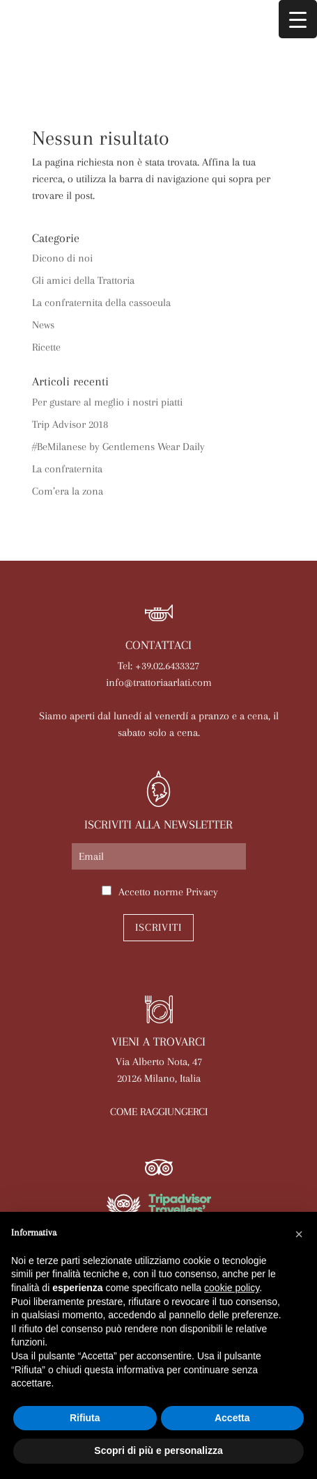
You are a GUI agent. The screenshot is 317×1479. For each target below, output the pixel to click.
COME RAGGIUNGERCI (159, 1111)
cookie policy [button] (231, 1287)
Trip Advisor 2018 (70, 424)
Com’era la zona (67, 491)
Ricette (46, 347)
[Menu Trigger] (298, 19)
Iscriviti (158, 927)
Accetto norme (168, 892)
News (43, 325)
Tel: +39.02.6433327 (158, 665)
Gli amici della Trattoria (83, 280)
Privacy (202, 892)
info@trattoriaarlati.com (159, 682)
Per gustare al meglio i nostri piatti (107, 402)
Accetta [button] (232, 1417)
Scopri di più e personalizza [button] (158, 1450)
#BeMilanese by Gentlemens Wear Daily (118, 446)
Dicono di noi (62, 258)
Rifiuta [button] (85, 1417)
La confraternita (67, 469)
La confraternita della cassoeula (101, 302)
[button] (299, 1234)
